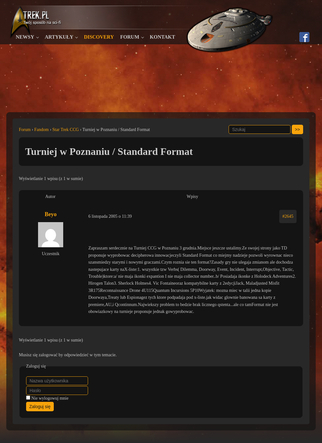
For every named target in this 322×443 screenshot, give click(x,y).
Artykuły (59, 37)
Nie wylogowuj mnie (50, 398)
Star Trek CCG (66, 129)
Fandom (41, 129)
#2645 (287, 216)
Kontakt (162, 37)
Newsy (25, 37)
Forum (129, 37)
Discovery (99, 37)
